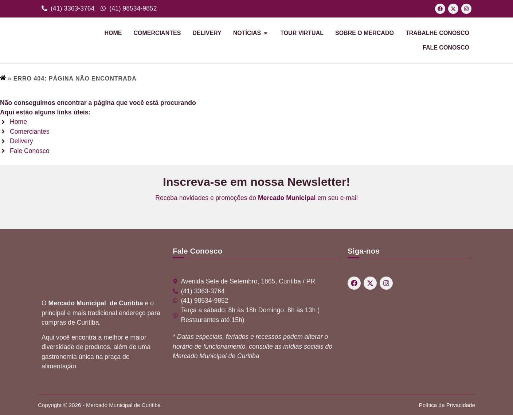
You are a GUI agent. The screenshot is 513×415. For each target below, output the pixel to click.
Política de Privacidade (447, 405)
